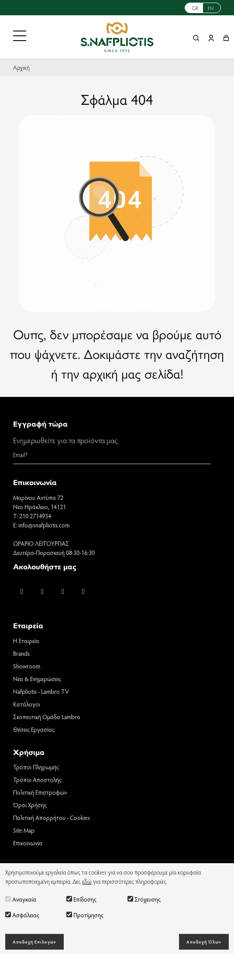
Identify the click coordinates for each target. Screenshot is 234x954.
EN (210, 7)
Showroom (26, 666)
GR (195, 7)
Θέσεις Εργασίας (34, 729)
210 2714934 (35, 516)
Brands (21, 653)
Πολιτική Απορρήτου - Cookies (51, 817)
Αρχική (21, 67)
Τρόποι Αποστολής (37, 779)
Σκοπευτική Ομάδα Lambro (46, 717)
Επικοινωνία (27, 843)
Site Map (23, 830)
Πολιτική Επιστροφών (40, 792)
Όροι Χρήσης (30, 805)
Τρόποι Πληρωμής (36, 767)
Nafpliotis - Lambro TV (41, 691)
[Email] (111, 455)
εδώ (87, 881)
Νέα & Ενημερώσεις (37, 679)
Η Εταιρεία (26, 641)
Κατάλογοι (26, 704)
